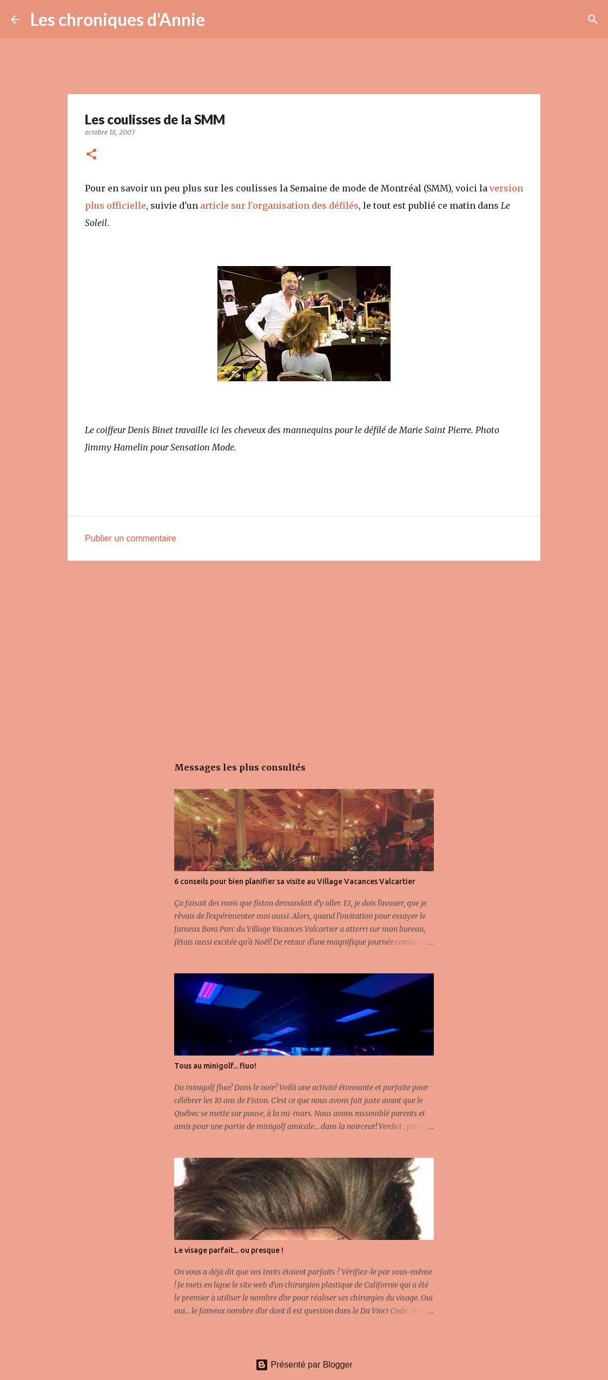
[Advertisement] (304, 652)
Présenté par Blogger (304, 1364)
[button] (91, 155)
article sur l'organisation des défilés (279, 205)
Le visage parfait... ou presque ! (228, 1250)
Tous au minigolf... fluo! (215, 1065)
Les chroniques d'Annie (117, 19)
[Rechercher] (220, 19)
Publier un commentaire (130, 538)
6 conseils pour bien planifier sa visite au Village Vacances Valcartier (294, 881)
